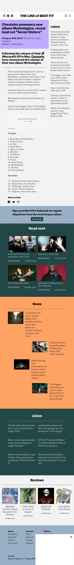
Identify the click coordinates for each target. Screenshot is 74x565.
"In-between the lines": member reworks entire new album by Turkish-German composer (60, 38)
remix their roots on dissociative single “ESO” (21, 428)
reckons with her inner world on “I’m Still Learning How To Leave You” (52, 459)
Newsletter (13, 534)
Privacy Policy (31, 558)
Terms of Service (15, 558)
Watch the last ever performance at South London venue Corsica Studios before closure (61, 66)
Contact (11, 540)
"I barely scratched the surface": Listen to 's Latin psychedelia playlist (60, 99)
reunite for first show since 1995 (60, 89)
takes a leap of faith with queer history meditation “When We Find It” (21, 459)
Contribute (13, 543)
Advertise (12, 537)
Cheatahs (37, 56)
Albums (29, 543)
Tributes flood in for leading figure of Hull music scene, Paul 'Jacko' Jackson (60, 54)
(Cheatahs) (17, 44)
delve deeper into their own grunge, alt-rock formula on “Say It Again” (50, 428)
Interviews (13, 261)
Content (29, 531)
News (6, 44)
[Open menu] (70, 16)
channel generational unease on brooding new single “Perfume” (21, 443)
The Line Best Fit (37, 15)
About (10, 531)
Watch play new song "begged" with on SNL (60, 112)
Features (30, 537)
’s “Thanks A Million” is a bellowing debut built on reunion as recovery (52, 443)
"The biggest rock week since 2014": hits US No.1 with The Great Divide (61, 79)
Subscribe (37, 219)
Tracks (29, 540)
